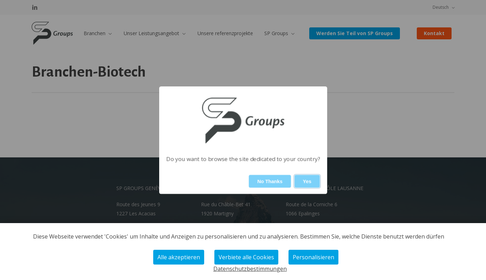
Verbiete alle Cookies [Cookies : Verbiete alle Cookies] (246, 257)
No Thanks (270, 181)
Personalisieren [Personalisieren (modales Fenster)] (313, 257)
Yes (307, 181)
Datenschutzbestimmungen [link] (250, 269)
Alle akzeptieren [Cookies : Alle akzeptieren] (178, 257)
